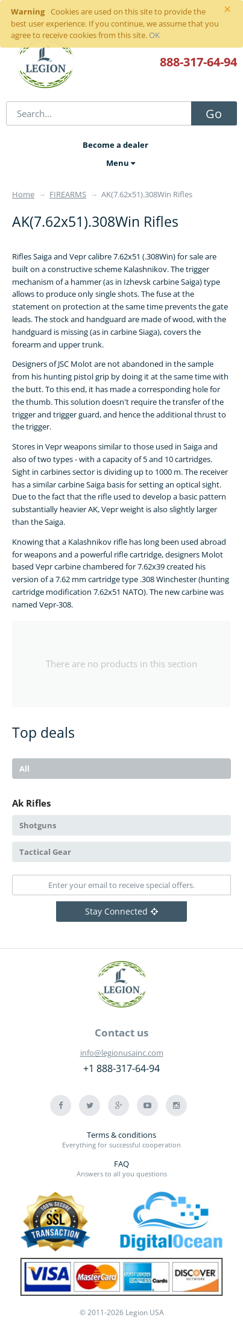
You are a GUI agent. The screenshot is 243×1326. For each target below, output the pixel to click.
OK (154, 35)
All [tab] (24, 768)
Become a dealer (115, 144)
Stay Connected (121, 911)
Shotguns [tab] (37, 825)
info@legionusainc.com (121, 1052)
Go (214, 114)
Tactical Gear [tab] (45, 851)
